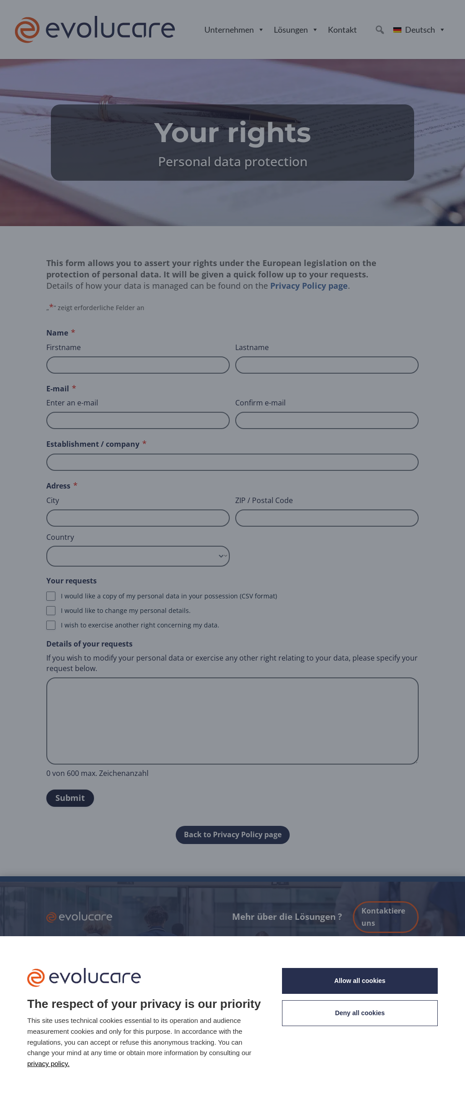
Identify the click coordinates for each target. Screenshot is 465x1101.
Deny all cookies (360, 1013)
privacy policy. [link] (48, 1063)
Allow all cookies (360, 980)
